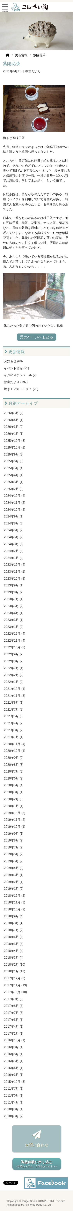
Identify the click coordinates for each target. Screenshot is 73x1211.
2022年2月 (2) (14, 675)
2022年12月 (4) (14, 633)
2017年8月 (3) (14, 1005)
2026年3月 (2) (14, 426)
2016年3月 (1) (14, 1074)
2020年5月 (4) (14, 785)
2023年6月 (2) (14, 606)
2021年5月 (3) (14, 716)
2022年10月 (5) (14, 647)
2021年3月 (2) (14, 730)
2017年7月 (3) (14, 1012)
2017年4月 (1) (14, 1026)
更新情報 (14, 351)
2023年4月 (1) (14, 613)
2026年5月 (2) (14, 413)
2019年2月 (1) (14, 882)
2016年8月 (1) (14, 1047)
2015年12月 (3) (14, 1081)
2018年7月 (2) (14, 930)
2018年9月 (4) (14, 916)
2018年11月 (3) (14, 902)
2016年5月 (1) (14, 1061)
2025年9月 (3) (14, 454)
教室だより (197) (16, 382)
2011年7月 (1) (14, 1088)
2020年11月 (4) (14, 744)
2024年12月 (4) (14, 495)
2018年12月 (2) (14, 895)
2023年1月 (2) (14, 626)
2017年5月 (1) (14, 1019)
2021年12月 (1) (14, 688)
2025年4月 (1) (14, 475)
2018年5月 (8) (14, 943)
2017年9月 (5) (14, 999)
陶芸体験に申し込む (36, 1164)
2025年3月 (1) (14, 482)
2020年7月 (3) (14, 771)
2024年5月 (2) (14, 537)
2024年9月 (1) (14, 516)
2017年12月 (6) (14, 978)
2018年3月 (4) (14, 957)
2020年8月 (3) (14, 764)
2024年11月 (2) (14, 502)
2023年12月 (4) (14, 564)
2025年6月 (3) (14, 461)
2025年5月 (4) (14, 468)
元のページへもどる (36, 337)
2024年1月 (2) (14, 558)
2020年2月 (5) (14, 799)
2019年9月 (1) (14, 833)
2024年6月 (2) (14, 530)
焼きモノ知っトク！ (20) (21, 389)
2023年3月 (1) (14, 619)
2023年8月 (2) (14, 592)
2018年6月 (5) (14, 937)
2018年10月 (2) (14, 909)
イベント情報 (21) (16, 368)
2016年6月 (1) (14, 1054)
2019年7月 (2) (14, 847)
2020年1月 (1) (14, 806)
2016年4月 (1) (14, 1068)
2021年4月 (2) (14, 723)
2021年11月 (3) (14, 695)
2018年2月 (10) (14, 964)
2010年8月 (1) (14, 1109)
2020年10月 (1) (14, 750)
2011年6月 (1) (14, 1095)
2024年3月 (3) (14, 544)
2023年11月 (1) (14, 571)
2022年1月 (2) (14, 681)
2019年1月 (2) (14, 888)
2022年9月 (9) (14, 654)
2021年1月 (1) (14, 737)
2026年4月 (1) (14, 420)
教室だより (33, 71)
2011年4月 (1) (14, 1102)
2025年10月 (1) (14, 447)
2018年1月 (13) (14, 971)
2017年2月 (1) (14, 1033)
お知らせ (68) (13, 361)
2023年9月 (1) (14, 585)
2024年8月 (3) (14, 523)
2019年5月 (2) (14, 861)
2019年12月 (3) (14, 813)
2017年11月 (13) (15, 985)
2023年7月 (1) (14, 599)
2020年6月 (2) (14, 778)
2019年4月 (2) (14, 868)
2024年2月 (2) (14, 551)
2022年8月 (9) (14, 661)
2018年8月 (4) (14, 923)
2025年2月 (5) (14, 489)
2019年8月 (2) (14, 840)
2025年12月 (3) (14, 440)
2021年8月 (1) (14, 702)
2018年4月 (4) (14, 950)
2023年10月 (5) (14, 578)
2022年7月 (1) (14, 668)
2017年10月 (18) (15, 992)
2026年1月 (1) (14, 433)
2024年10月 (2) (14, 509)
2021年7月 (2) (14, 709)
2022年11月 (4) (14, 640)
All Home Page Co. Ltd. (38, 1204)
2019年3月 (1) (14, 875)
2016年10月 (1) (14, 1040)
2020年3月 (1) (14, 792)
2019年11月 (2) (14, 819)
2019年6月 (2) (14, 854)
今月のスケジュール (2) (20, 375)
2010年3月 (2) (14, 1116)
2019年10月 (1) (14, 826)
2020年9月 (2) (14, 757)
